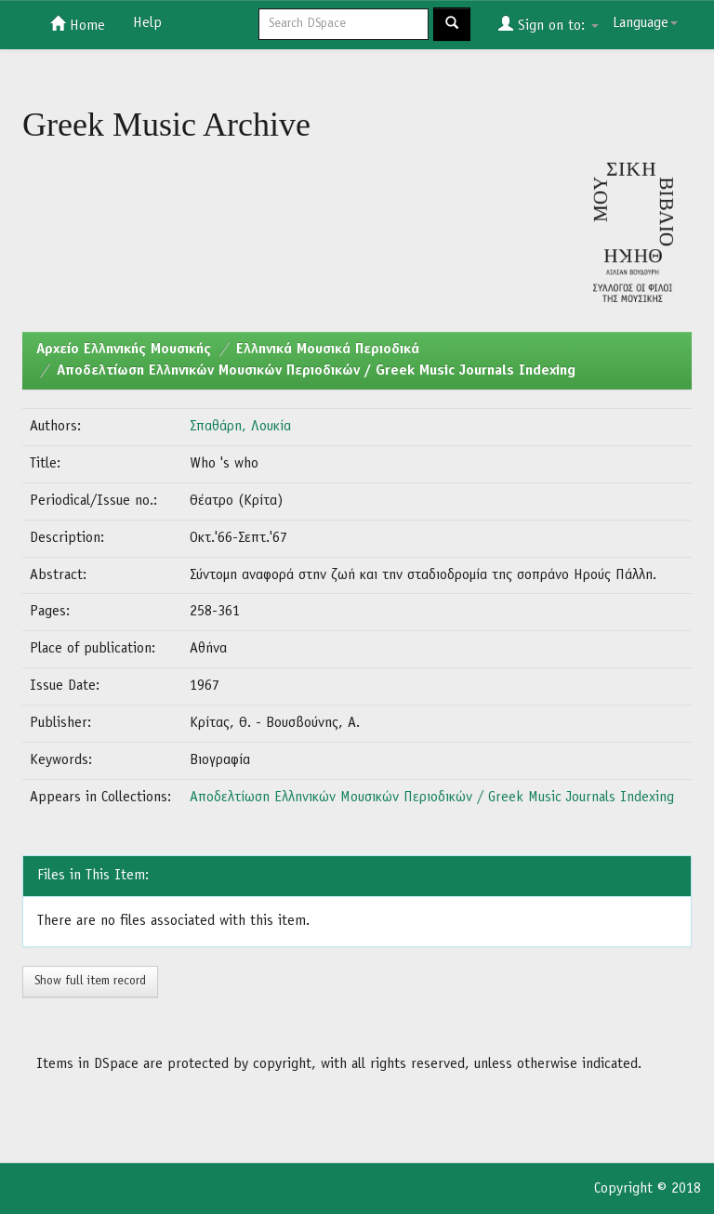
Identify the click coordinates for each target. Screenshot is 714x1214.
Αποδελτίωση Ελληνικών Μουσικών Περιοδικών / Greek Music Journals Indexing (316, 370)
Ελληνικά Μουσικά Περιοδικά (327, 349)
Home (77, 24)
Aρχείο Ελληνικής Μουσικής (123, 349)
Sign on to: (548, 24)
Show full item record (90, 981)
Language (645, 23)
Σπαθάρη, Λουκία (240, 426)
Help (147, 23)
